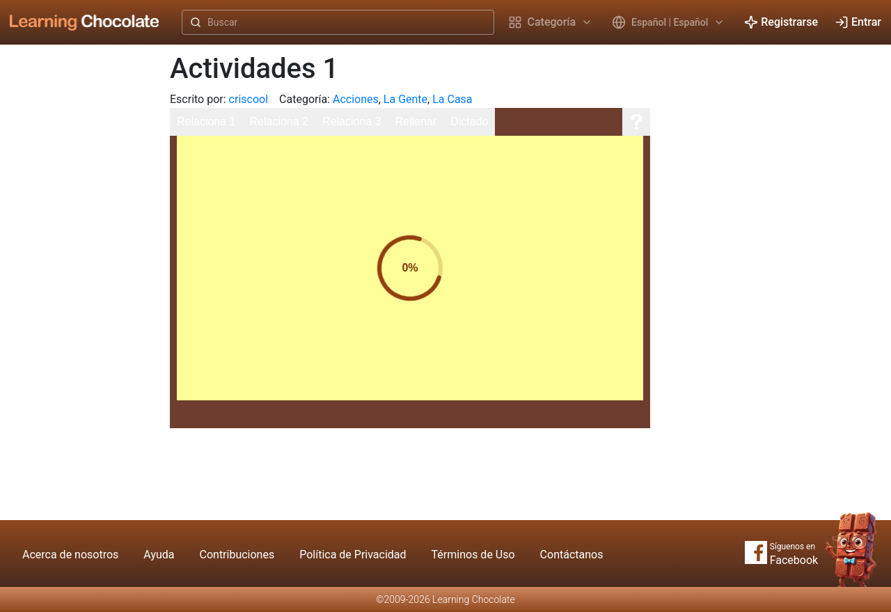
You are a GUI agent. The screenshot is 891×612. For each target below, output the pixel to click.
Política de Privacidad (352, 554)
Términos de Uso (473, 554)
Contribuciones (237, 554)
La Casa (452, 99)
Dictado (469, 121)
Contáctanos (572, 554)
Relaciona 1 (206, 121)
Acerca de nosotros (70, 554)
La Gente (405, 99)
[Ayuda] (636, 122)
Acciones (356, 99)
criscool (248, 99)
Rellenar (416, 121)
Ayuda (158, 554)
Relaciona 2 (279, 121)
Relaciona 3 (351, 121)
